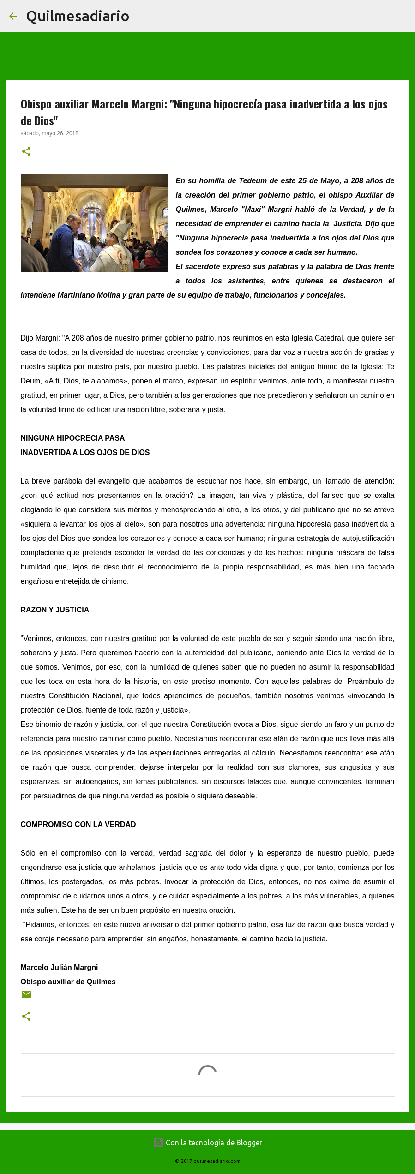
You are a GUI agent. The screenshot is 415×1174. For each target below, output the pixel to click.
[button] (26, 152)
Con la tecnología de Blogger (207, 1142)
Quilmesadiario (78, 15)
